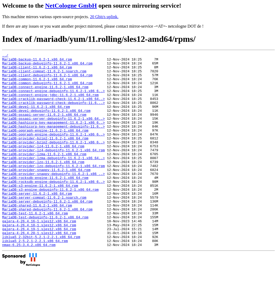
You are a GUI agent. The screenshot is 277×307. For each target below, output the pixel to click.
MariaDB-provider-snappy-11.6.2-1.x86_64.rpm (46, 193)
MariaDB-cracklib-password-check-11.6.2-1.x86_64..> (53, 108)
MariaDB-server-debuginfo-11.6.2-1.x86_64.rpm (47, 231)
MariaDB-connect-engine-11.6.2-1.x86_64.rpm (45, 94)
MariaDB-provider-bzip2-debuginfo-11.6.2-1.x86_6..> (53, 160)
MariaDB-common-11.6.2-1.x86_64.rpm (37, 84)
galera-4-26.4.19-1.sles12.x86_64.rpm (39, 264)
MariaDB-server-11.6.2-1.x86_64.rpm (37, 221)
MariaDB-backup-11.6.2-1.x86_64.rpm (37, 60)
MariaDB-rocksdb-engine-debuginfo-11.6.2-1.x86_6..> (53, 207)
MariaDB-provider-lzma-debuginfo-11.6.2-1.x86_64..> (53, 179)
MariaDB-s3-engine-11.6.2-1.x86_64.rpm (40, 212)
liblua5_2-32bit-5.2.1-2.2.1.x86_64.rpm (41, 273)
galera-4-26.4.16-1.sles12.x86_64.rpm (39, 255)
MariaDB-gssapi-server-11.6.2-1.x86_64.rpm (44, 127)
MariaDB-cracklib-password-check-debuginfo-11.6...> (53, 112)
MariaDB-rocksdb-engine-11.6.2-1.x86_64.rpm (45, 202)
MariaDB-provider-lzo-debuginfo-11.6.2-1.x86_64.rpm (53, 188)
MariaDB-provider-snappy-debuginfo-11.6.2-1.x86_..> (53, 198)
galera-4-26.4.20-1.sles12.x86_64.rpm (39, 269)
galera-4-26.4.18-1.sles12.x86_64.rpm (39, 259)
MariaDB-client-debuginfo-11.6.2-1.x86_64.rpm (47, 79)
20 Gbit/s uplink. (104, 16)
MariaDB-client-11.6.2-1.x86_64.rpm (37, 70)
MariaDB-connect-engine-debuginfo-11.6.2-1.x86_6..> (53, 98)
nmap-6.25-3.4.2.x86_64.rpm (29, 283)
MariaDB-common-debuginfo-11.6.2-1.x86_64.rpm (47, 89)
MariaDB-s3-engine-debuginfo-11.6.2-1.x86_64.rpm (50, 217)
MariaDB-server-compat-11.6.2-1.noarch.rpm (44, 226)
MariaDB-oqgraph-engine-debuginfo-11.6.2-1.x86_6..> (53, 150)
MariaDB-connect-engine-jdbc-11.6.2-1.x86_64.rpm (50, 103)
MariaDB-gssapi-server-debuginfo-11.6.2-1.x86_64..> (53, 131)
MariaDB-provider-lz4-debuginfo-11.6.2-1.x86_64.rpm (53, 169)
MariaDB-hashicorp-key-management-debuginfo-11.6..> (53, 141)
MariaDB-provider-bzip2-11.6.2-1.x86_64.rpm (45, 155)
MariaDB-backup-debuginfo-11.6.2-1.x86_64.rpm (47, 65)
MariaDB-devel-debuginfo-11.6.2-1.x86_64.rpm (46, 122)
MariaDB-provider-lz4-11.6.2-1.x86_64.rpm (43, 165)
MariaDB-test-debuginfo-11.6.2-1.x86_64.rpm (45, 250)
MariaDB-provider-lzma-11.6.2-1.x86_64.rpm (44, 174)
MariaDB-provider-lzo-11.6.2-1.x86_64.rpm (43, 184)
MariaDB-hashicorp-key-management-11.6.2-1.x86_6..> (53, 136)
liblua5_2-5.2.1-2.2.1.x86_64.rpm (35, 278)
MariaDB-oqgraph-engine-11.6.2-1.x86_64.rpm (45, 146)
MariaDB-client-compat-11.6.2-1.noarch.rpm (44, 75)
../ (5, 56)
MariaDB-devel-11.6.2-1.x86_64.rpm (36, 117)
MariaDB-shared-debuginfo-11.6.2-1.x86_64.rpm (47, 240)
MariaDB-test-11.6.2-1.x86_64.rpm (35, 245)
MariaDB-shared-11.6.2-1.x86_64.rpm (37, 236)
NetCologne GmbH (71, 5)
